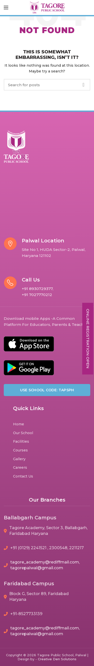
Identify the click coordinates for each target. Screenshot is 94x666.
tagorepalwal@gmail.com (36, 567)
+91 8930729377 (37, 288)
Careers (20, 467)
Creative (45, 659)
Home (18, 424)
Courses (20, 450)
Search (83, 84)
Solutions (68, 659)
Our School (23, 433)
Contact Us (23, 476)
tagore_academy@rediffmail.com (44, 562)
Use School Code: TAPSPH (47, 390)
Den (57, 659)
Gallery (19, 459)
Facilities (21, 441)
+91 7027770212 (37, 294)
